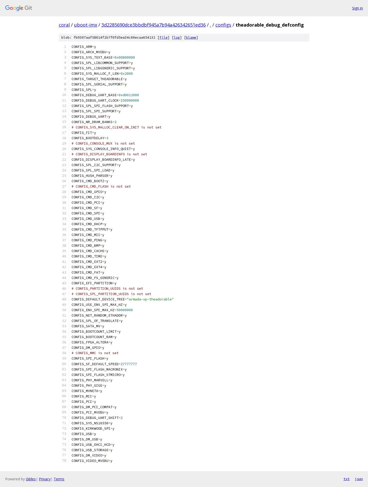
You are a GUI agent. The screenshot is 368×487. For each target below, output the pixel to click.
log (177, 37)
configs (223, 25)
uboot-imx (85, 25)
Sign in (357, 8)
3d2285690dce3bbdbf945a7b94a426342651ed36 (153, 25)
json (359, 479)
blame (191, 37)
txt (346, 479)
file (163, 37)
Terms (59, 479)
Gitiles (31, 479)
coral (64, 25)
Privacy (45, 479)
